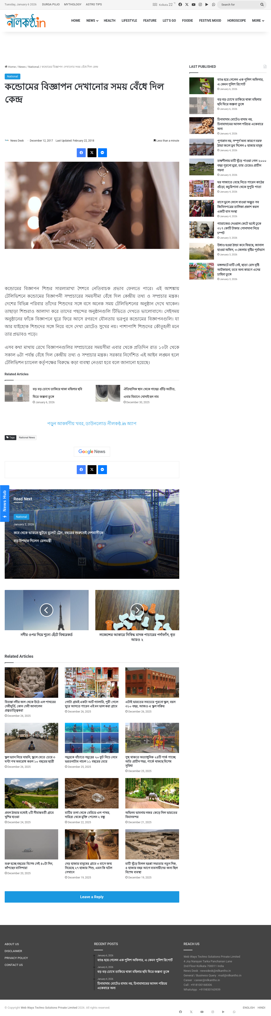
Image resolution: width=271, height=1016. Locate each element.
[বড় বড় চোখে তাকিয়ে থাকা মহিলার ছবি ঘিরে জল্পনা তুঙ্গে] (17, 393)
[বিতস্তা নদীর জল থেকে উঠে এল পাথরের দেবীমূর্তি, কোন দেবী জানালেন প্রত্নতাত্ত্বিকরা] (31, 683)
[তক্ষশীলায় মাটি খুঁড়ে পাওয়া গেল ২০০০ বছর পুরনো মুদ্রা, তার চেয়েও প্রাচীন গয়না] (201, 167)
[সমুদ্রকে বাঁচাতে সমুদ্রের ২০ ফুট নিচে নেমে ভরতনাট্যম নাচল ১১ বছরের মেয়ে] (92, 738)
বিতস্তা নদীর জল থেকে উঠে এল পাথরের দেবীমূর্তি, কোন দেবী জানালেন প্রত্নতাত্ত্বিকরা (30, 706)
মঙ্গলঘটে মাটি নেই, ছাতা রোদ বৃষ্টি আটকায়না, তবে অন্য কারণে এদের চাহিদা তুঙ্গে (238, 269)
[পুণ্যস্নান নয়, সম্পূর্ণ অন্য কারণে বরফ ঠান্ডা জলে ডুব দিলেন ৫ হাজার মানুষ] (201, 147)
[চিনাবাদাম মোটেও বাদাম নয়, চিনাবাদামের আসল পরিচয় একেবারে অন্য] (201, 125)
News (22, 66)
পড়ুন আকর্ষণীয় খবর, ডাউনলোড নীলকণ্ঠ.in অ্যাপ (92, 424)
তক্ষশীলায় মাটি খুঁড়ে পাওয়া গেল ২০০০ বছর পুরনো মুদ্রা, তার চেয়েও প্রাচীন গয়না (241, 165)
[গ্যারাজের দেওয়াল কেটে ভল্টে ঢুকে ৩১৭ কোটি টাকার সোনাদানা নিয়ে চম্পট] (201, 229)
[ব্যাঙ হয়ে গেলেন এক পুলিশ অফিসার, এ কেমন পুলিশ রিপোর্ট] (201, 85)
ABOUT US (12, 944)
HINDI (261, 1008)
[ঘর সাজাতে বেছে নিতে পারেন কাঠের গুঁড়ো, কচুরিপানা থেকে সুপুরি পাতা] (201, 188)
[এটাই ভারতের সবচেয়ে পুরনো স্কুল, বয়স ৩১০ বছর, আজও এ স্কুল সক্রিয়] (152, 683)
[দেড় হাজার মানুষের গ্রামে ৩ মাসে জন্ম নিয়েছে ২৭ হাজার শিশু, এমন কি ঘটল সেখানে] (92, 844)
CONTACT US (14, 965)
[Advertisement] (135, 46)
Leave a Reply (92, 897)
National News (27, 438)
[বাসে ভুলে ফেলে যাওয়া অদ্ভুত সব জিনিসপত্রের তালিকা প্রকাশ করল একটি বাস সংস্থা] (201, 208)
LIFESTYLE (129, 20)
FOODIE (187, 20)
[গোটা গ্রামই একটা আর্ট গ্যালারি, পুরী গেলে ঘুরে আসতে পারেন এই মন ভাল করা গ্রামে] (92, 683)
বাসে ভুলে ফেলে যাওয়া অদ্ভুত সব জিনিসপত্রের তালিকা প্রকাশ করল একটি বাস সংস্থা (238, 206)
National (33, 66)
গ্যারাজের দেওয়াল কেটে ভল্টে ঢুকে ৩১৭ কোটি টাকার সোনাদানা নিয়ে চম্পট (239, 228)
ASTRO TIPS (94, 4)
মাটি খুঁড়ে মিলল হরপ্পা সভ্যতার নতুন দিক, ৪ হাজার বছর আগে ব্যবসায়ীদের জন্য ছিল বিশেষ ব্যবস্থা (151, 868)
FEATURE (149, 20)
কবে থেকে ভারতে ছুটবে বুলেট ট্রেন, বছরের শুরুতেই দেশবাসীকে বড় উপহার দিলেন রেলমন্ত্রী (58, 540)
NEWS (90, 20)
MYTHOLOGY (72, 4)
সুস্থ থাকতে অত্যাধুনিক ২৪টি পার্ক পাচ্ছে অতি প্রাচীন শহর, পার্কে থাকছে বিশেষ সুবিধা (150, 762)
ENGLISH (249, 1008)
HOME (75, 20)
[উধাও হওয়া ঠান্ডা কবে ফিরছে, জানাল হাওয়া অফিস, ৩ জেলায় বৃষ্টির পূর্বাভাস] (201, 251)
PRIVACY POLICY (16, 958)
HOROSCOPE (236, 20)
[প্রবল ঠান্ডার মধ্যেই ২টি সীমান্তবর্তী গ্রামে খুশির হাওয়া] (31, 793)
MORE (256, 20)
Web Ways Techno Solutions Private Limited (49, 1008)
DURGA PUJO (51, 4)
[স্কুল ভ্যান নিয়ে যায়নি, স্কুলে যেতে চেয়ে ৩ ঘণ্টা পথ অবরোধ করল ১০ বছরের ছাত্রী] (31, 738)
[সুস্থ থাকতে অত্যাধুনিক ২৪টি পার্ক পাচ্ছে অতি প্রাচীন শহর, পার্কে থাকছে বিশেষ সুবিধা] (152, 738)
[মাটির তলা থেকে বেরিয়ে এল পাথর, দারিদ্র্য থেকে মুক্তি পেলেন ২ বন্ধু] (92, 793)
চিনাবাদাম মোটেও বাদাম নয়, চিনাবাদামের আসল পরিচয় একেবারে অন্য (240, 124)
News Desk (19, 140)
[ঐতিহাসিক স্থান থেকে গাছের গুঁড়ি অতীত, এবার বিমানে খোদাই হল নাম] (108, 393)
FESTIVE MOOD (210, 20)
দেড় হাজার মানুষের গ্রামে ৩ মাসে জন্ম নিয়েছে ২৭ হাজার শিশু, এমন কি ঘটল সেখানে (88, 868)
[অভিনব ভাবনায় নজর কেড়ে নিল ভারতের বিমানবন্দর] (152, 793)
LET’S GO (169, 20)
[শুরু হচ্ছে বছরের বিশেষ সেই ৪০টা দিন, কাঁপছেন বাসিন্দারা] (31, 844)
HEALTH (109, 20)
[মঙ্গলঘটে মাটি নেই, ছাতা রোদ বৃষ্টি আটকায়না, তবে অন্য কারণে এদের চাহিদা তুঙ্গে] (201, 271)
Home (10, 66)
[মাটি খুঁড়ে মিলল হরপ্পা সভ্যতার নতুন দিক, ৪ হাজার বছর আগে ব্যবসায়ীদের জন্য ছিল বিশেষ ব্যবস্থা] (152, 844)
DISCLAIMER (13, 951)
